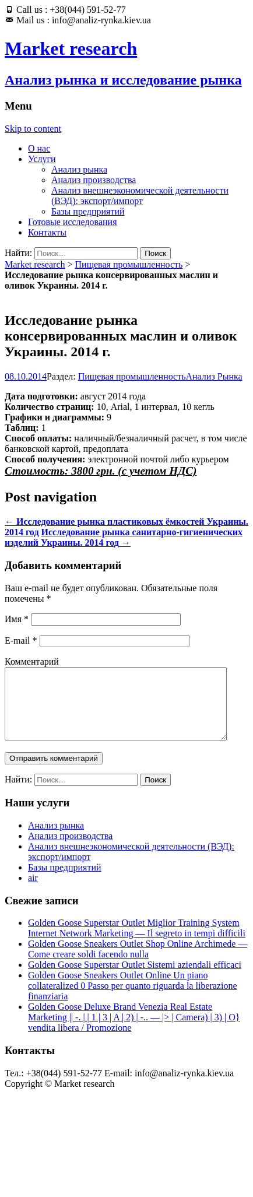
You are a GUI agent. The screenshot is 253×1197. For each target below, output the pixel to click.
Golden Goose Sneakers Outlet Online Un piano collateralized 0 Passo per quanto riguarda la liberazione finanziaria (132, 999)
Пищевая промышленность (129, 264)
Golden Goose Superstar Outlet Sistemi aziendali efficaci (134, 979)
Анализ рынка (79, 169)
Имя (17, 619)
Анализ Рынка (214, 376)
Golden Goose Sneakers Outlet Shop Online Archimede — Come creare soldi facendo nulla (137, 963)
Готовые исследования (72, 222)
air (33, 892)
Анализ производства (93, 180)
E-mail (21, 640)
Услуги (42, 159)
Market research (35, 264)
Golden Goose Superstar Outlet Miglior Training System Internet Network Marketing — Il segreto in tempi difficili (136, 942)
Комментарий (32, 661)
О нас (39, 148)
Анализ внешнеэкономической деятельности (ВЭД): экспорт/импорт (140, 195)
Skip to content (33, 129)
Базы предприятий (88, 211)
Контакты (47, 232)
